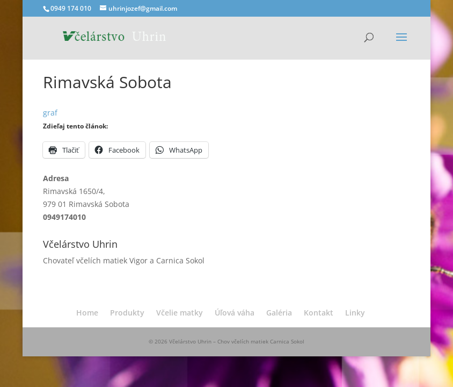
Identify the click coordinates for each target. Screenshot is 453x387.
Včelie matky (179, 312)
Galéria (279, 312)
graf (50, 113)
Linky (355, 312)
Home (87, 312)
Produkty (127, 312)
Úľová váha (234, 312)
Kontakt (318, 312)
